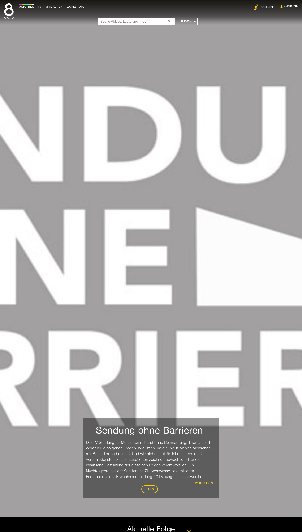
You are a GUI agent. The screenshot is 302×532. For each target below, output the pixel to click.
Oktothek (27, 6)
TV (40, 6)
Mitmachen (55, 6)
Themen (188, 21)
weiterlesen (204, 483)
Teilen (149, 489)
